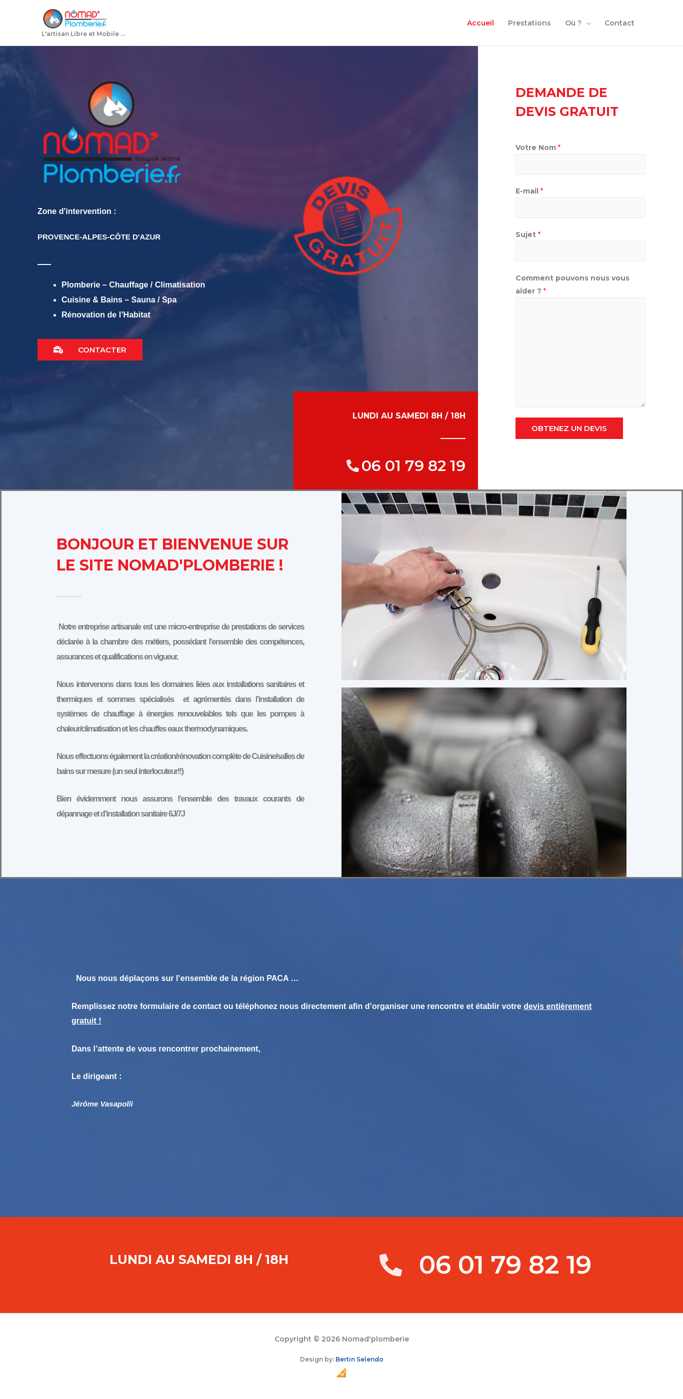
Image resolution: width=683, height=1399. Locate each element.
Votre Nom (538, 149)
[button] (90, 351)
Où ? (573, 24)
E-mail (529, 193)
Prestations (529, 24)
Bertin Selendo (360, 1360)
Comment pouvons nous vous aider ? (573, 287)
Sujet (528, 236)
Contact (619, 24)
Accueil (480, 24)
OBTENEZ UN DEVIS (569, 430)
